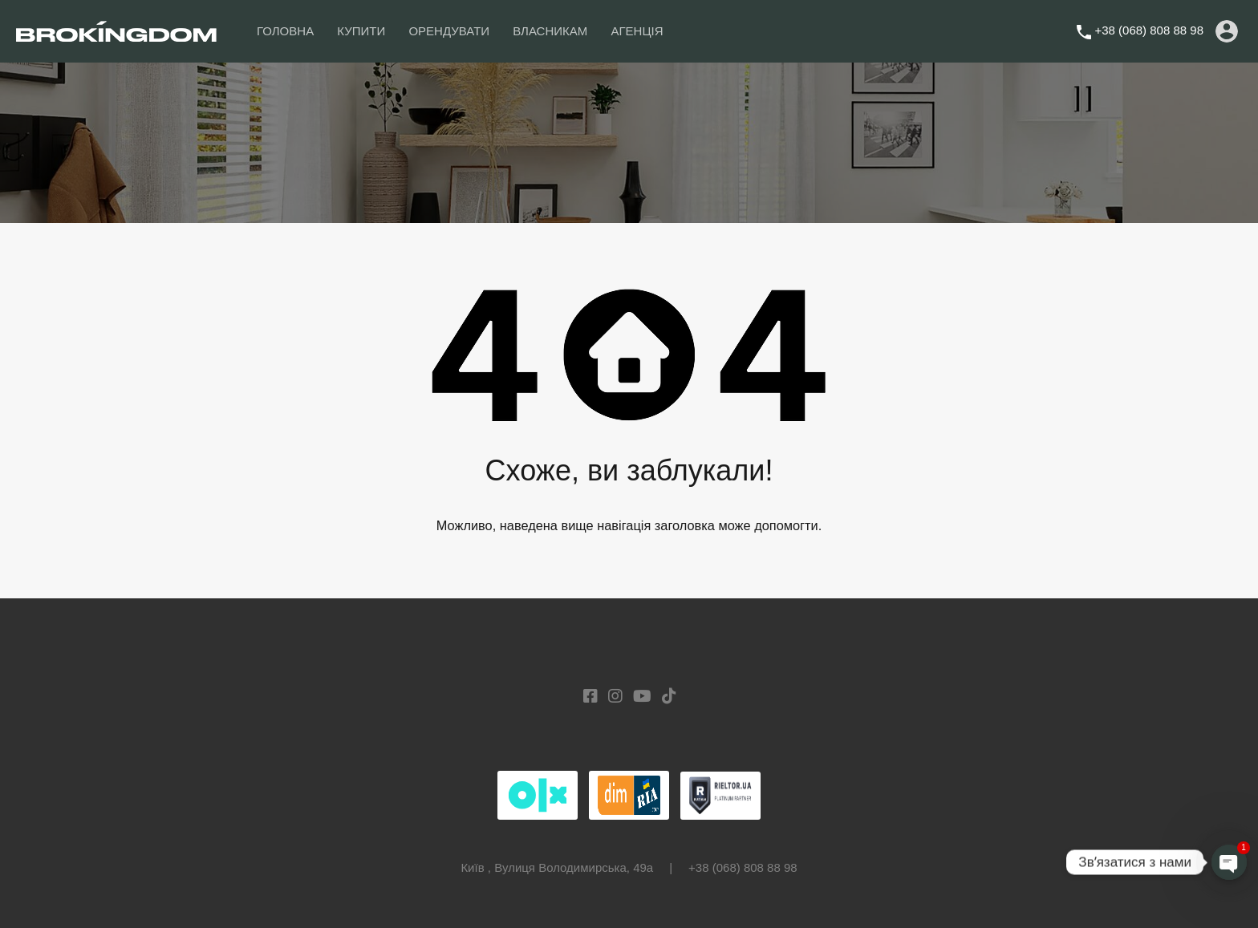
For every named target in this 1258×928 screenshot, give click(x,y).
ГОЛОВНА (285, 31)
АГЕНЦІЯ (637, 31)
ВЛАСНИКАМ (550, 31)
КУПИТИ (361, 31)
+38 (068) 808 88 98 (1148, 30)
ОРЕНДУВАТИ (448, 31)
